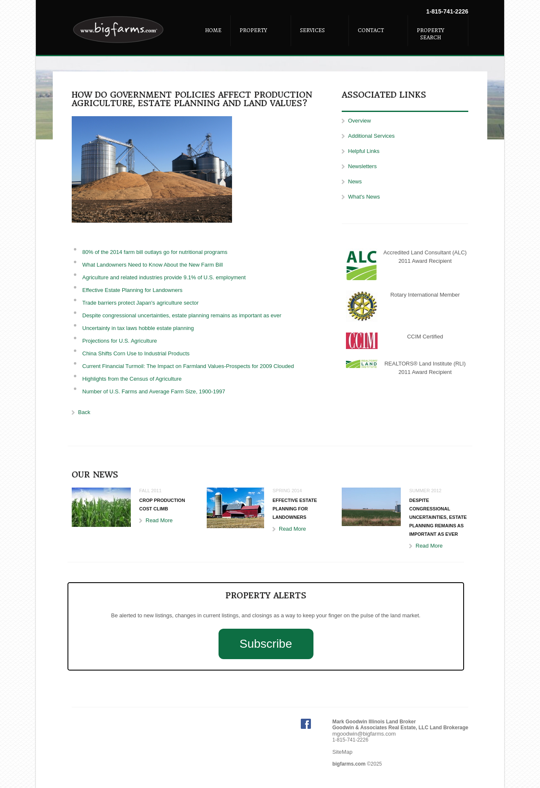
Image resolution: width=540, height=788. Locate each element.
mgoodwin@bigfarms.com (364, 734)
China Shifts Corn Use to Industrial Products (135, 353)
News (355, 181)
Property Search (430, 34)
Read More (159, 520)
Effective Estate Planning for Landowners (132, 290)
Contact (371, 30)
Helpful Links (363, 151)
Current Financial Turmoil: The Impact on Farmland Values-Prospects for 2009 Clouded (188, 366)
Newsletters (362, 166)
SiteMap (342, 752)
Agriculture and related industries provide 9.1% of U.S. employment (164, 277)
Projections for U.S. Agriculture (119, 341)
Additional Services (371, 136)
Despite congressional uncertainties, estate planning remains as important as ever (181, 315)
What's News (364, 197)
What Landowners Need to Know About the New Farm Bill (152, 265)
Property (253, 30)
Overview (359, 120)
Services (312, 30)
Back (84, 412)
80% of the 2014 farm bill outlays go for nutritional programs (154, 252)
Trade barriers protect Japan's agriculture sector (140, 303)
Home (213, 30)
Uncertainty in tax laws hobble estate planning (138, 328)
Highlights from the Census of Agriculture (132, 379)
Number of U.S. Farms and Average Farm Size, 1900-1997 (153, 391)
